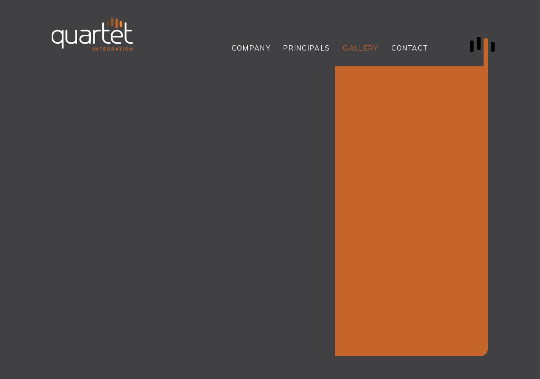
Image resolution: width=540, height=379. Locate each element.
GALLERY (360, 48)
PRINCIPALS (306, 48)
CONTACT (409, 48)
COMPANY (251, 48)
